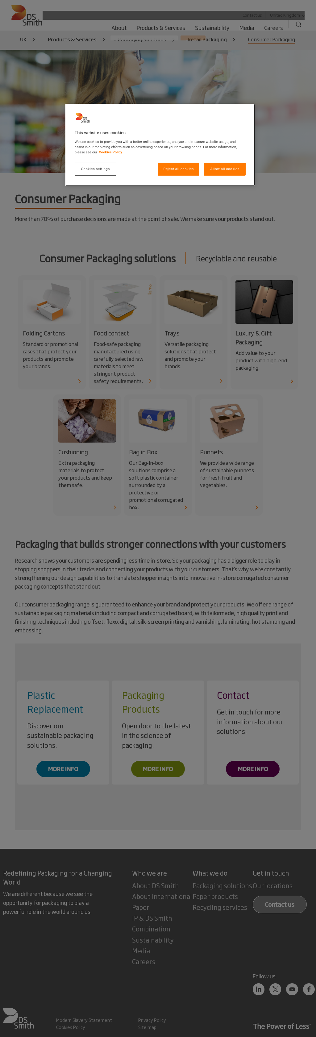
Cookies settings (95, 169)
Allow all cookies (224, 169)
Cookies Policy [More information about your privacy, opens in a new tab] (110, 152)
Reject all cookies (179, 169)
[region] (160, 145)
